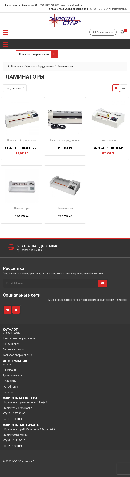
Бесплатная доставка (37, 246)
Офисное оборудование (39, 66)
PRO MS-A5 (65, 216)
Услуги (7, 364)
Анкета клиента (103, 32)
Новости (8, 392)
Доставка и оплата (14, 375)
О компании (10, 369)
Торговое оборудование (18, 355)
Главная (16, 66)
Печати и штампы (13, 349)
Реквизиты (9, 381)
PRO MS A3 (65, 148)
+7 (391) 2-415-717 (100, 9)
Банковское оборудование (19, 338)
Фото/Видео (10, 386)
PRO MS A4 (21, 216)
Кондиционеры (12, 343)
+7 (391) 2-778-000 (49, 5)
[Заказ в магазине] (15, 88)
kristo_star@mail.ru (71, 5)
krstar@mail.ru (119, 9)
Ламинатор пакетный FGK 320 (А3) (29, 148)
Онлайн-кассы (11, 332)
